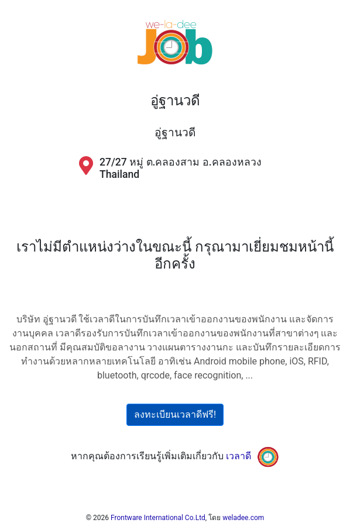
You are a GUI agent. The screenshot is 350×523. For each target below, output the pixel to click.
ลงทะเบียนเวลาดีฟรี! (175, 414)
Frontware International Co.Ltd (158, 518)
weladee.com (243, 518)
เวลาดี (238, 456)
